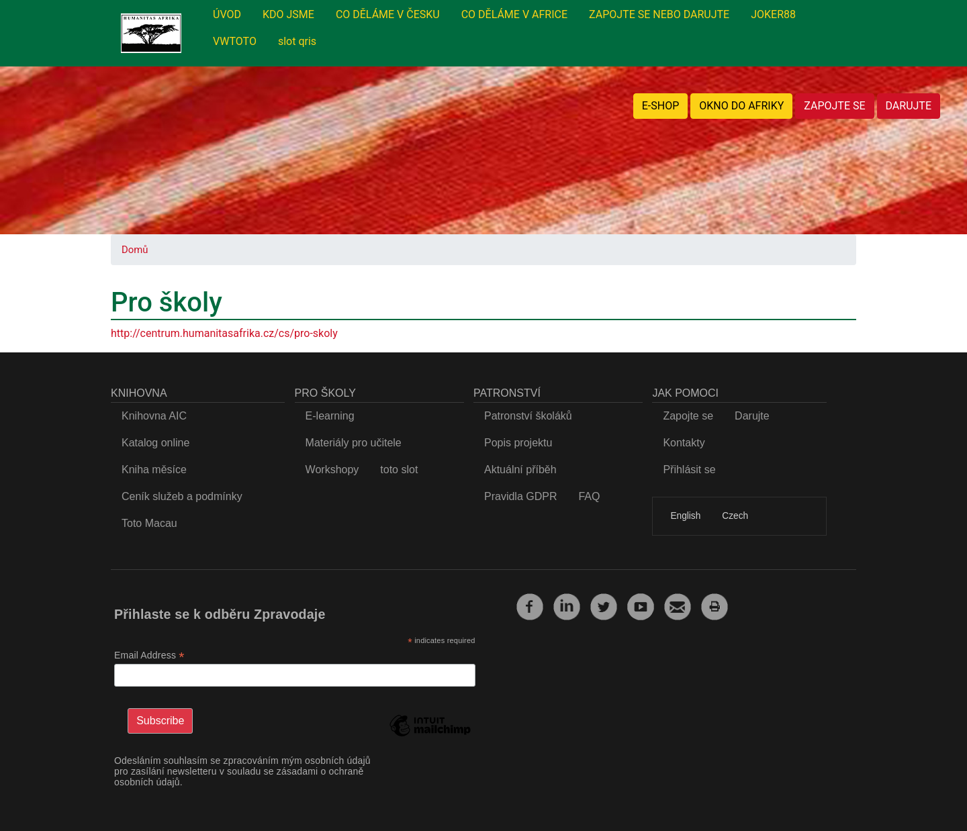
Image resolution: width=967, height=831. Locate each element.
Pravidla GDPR (520, 496)
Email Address (149, 655)
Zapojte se (688, 416)
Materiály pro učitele (354, 442)
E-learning (330, 416)
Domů (135, 250)
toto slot (399, 469)
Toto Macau (149, 523)
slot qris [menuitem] (297, 41)
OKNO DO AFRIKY (741, 105)
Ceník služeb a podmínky (182, 496)
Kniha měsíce (154, 469)
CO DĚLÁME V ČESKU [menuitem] (388, 14)
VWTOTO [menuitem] (235, 41)
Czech (735, 516)
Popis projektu (518, 442)
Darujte (752, 416)
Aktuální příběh (520, 469)
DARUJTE (908, 105)
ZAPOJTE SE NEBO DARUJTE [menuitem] (659, 14)
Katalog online (155, 442)
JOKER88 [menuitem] (773, 14)
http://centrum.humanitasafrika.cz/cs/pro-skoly (224, 333)
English (685, 516)
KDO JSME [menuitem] (288, 14)
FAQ (589, 496)
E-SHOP (661, 105)
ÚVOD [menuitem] (227, 14)
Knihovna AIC (154, 416)
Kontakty (683, 442)
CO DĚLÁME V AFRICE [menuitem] (514, 14)
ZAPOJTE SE (834, 105)
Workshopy (332, 469)
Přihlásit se (689, 469)
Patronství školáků (528, 416)
